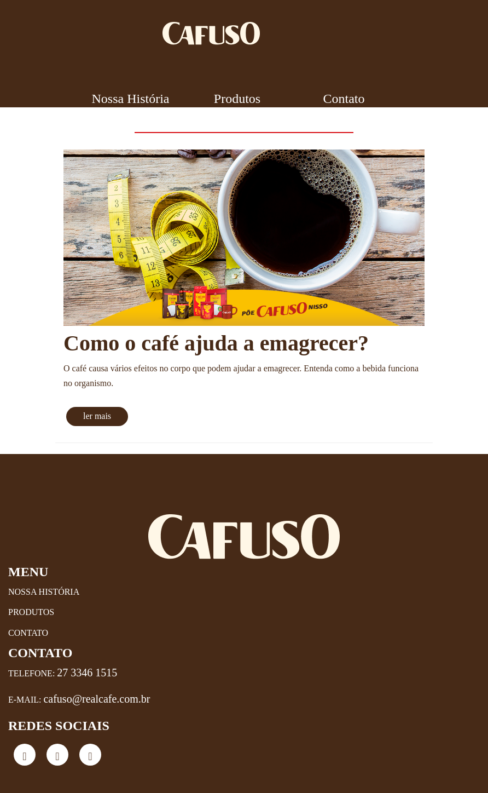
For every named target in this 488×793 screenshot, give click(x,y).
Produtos (237, 98)
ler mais (97, 416)
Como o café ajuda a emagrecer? (216, 343)
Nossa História (131, 98)
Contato (344, 98)
